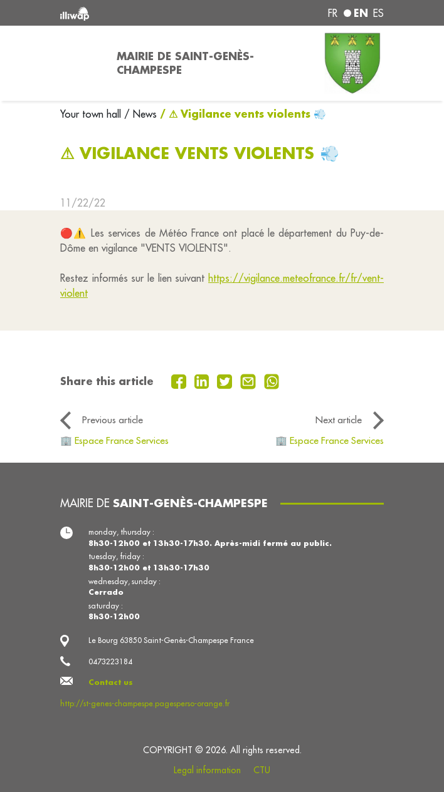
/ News (140, 114)
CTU (261, 770)
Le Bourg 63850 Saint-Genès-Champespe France (171, 640)
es (378, 13)
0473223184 (110, 661)
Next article (338, 420)
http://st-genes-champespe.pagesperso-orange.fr (145, 703)
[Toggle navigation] (81, 63)
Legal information (207, 770)
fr (332, 13)
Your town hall (92, 114)
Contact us (110, 682)
